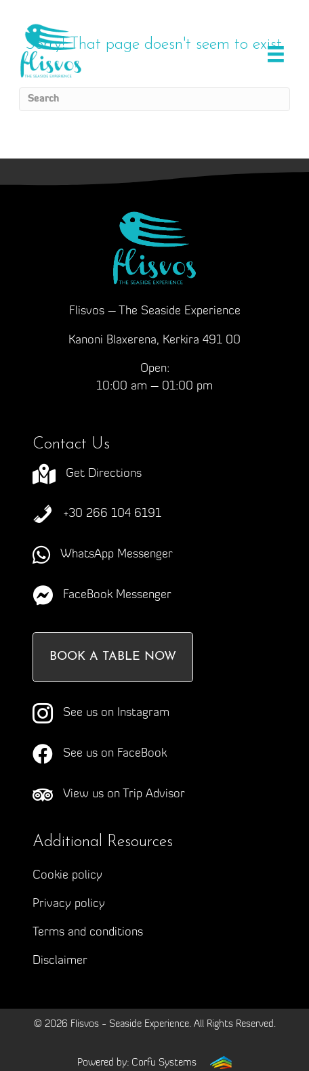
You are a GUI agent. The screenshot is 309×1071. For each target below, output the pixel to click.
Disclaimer (60, 960)
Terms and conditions (88, 932)
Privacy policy (69, 904)
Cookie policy (67, 875)
